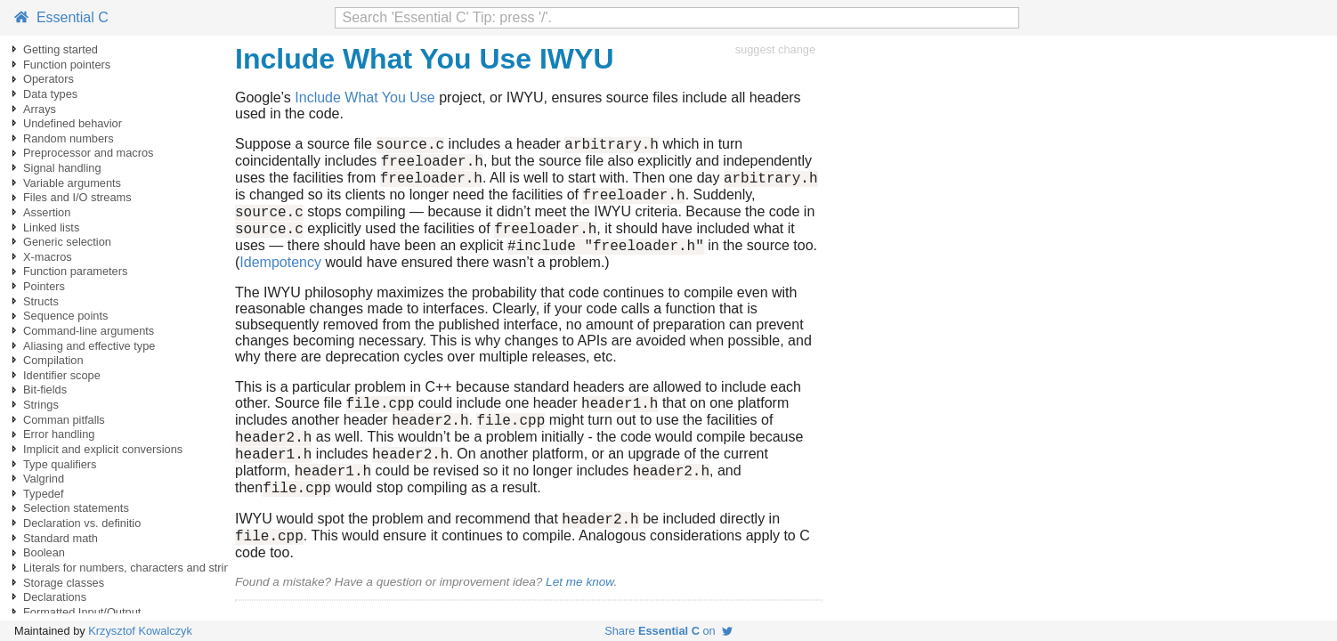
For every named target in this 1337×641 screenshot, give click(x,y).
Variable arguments (72, 183)
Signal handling (62, 167)
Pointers (44, 286)
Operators (48, 78)
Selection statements (76, 508)
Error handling (58, 434)
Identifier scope (62, 375)
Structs (41, 301)
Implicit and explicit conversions (102, 449)
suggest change (775, 49)
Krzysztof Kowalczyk (140, 630)
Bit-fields (45, 389)
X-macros (47, 257)
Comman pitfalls (64, 419)
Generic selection (67, 241)
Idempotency (280, 280)
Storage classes (63, 582)
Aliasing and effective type (89, 346)
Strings (41, 404)
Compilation (53, 360)
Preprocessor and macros (88, 152)
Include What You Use (364, 97)
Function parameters (75, 271)
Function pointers (66, 64)
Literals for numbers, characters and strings (132, 567)
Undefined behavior (72, 123)
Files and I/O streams (77, 197)
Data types (50, 94)
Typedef (43, 493)
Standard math (60, 538)
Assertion (46, 212)
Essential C (61, 17)
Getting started (60, 49)
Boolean (44, 552)
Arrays (39, 109)
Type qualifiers (60, 464)
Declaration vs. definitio (82, 523)
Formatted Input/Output (82, 612)
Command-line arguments (88, 330)
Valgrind (43, 478)
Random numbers (68, 138)
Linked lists (51, 227)
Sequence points (65, 315)
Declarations (54, 597)
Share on (668, 630)
